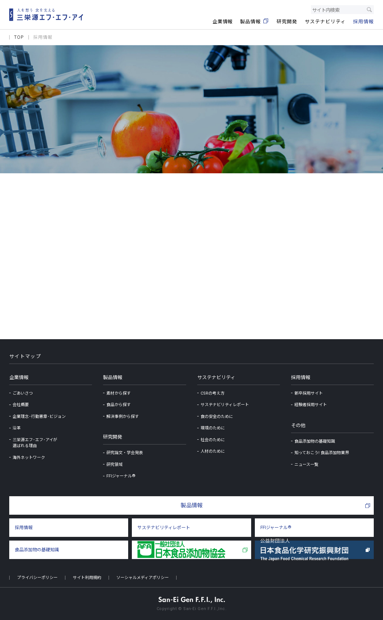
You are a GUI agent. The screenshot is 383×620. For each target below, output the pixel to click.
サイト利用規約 (87, 577)
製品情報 (112, 377)
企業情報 (18, 377)
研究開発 (112, 437)
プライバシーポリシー (37, 577)
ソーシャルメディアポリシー (142, 577)
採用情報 (300, 377)
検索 (369, 9)
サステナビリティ (216, 377)
